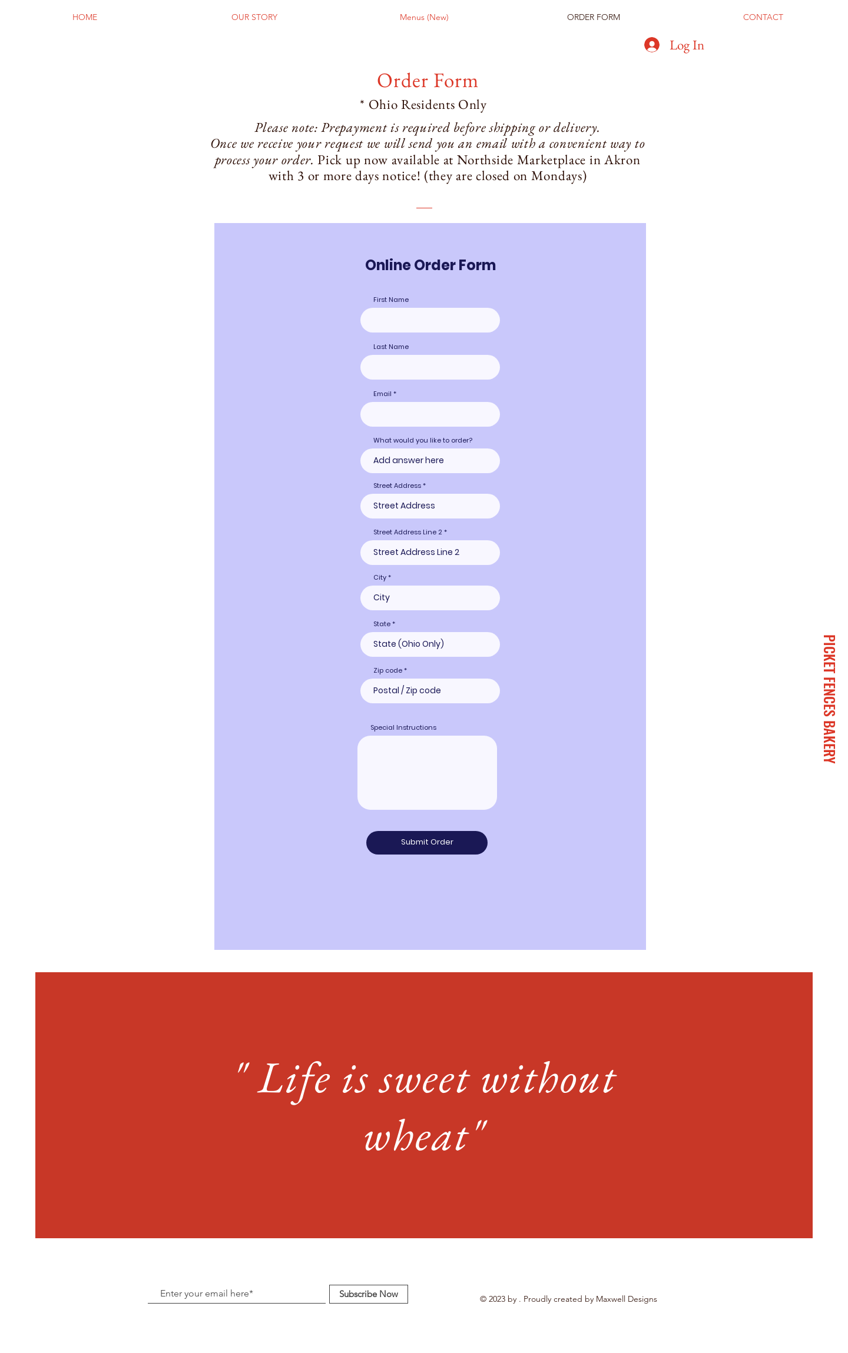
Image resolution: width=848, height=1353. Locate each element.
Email (382, 394)
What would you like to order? (422, 440)
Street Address (397, 486)
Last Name (391, 347)
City (379, 577)
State (381, 624)
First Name (391, 300)
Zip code (387, 670)
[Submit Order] (427, 843)
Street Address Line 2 (407, 532)
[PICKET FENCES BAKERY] (830, 699)
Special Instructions (403, 727)
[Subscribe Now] (368, 1294)
